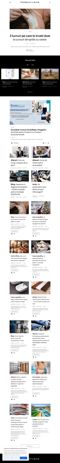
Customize (7, 457)
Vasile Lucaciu (4, 86)
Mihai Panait (16, 142)
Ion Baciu (33, 306)
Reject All (16, 457)
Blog (30, 31)
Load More (29, 446)
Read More (14, 231)
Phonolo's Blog (30, 2)
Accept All (23, 457)
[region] (15, 454)
